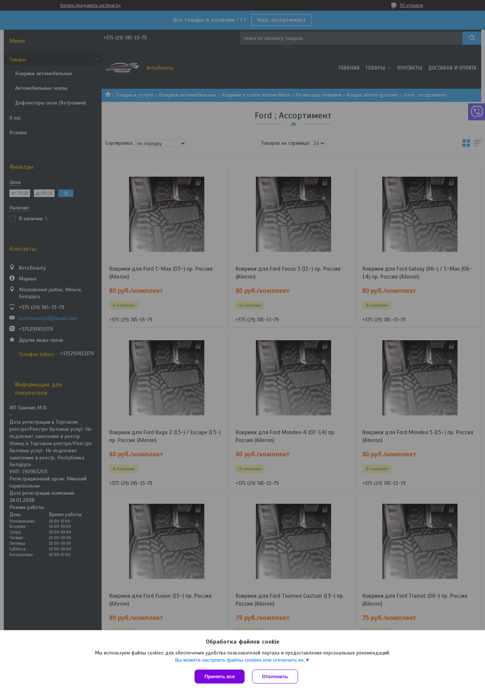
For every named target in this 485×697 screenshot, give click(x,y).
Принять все (219, 676)
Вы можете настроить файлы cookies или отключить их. (240, 660)
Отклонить (275, 676)
